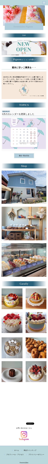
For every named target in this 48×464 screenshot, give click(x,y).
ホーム (16, 450)
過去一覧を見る (24, 155)
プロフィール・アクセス (15, 454)
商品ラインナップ (30, 450)
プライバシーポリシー (36, 454)
